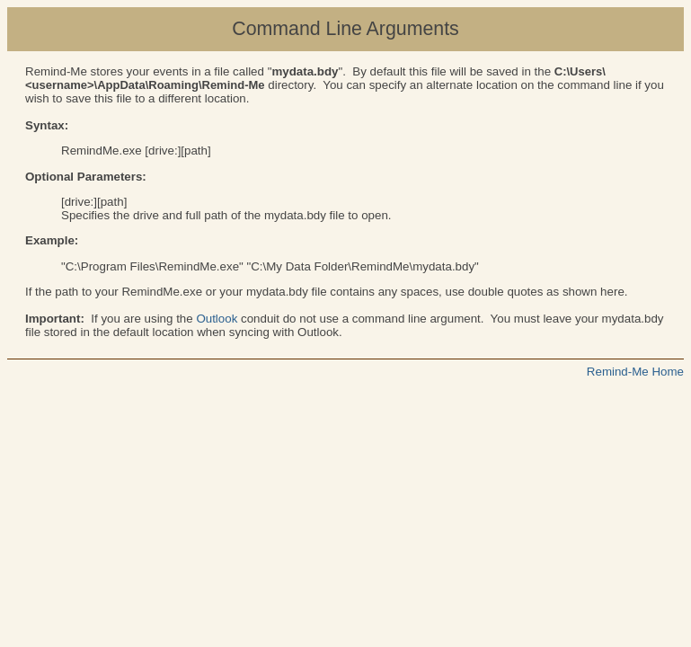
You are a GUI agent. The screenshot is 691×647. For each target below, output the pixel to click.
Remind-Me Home (635, 371)
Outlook (216, 318)
